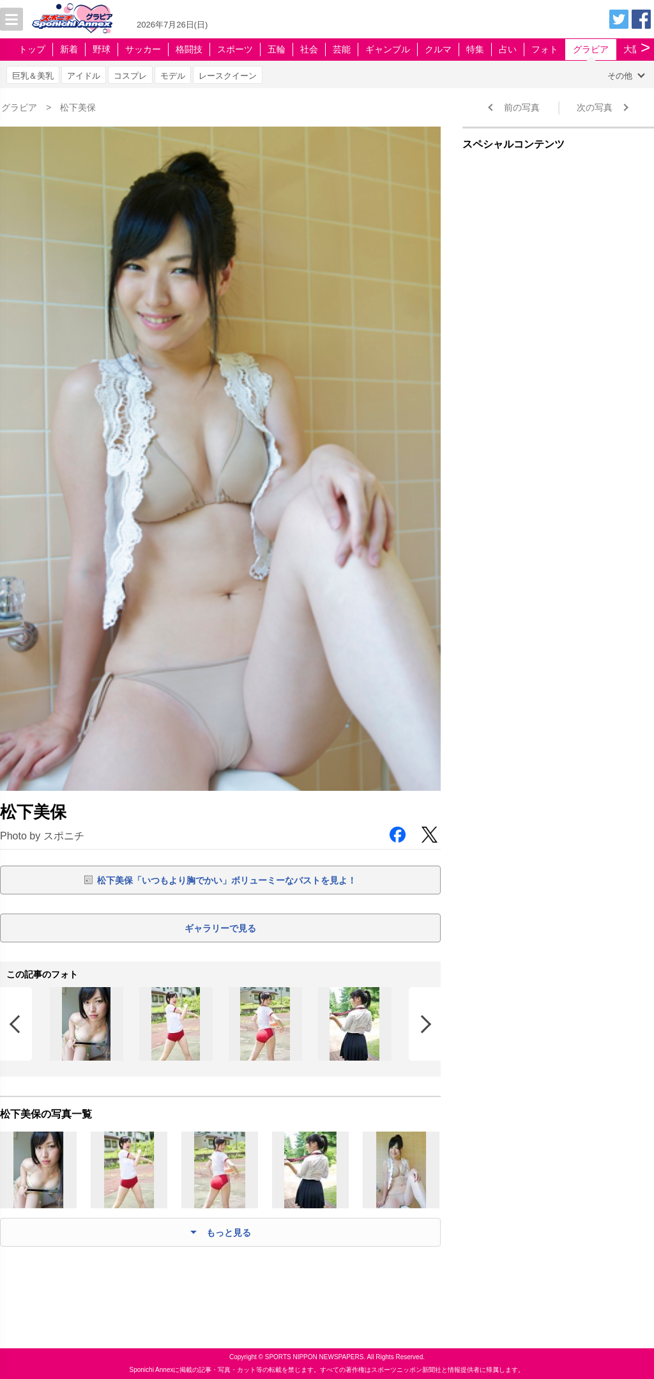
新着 (69, 49)
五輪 (276, 49)
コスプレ (130, 76)
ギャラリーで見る (220, 928)
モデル (172, 76)
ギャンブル (387, 49)
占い (508, 49)
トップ (32, 49)
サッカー (143, 49)
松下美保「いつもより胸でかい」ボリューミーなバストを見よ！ (226, 880)
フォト (544, 49)
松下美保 (78, 107)
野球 (101, 49)
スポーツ (235, 49)
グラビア (591, 49)
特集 (475, 49)
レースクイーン (228, 76)
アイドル (83, 76)
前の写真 (522, 107)
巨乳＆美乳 (33, 76)
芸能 (342, 49)
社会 (309, 49)
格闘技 (189, 49)
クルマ (438, 49)
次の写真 (594, 107)
